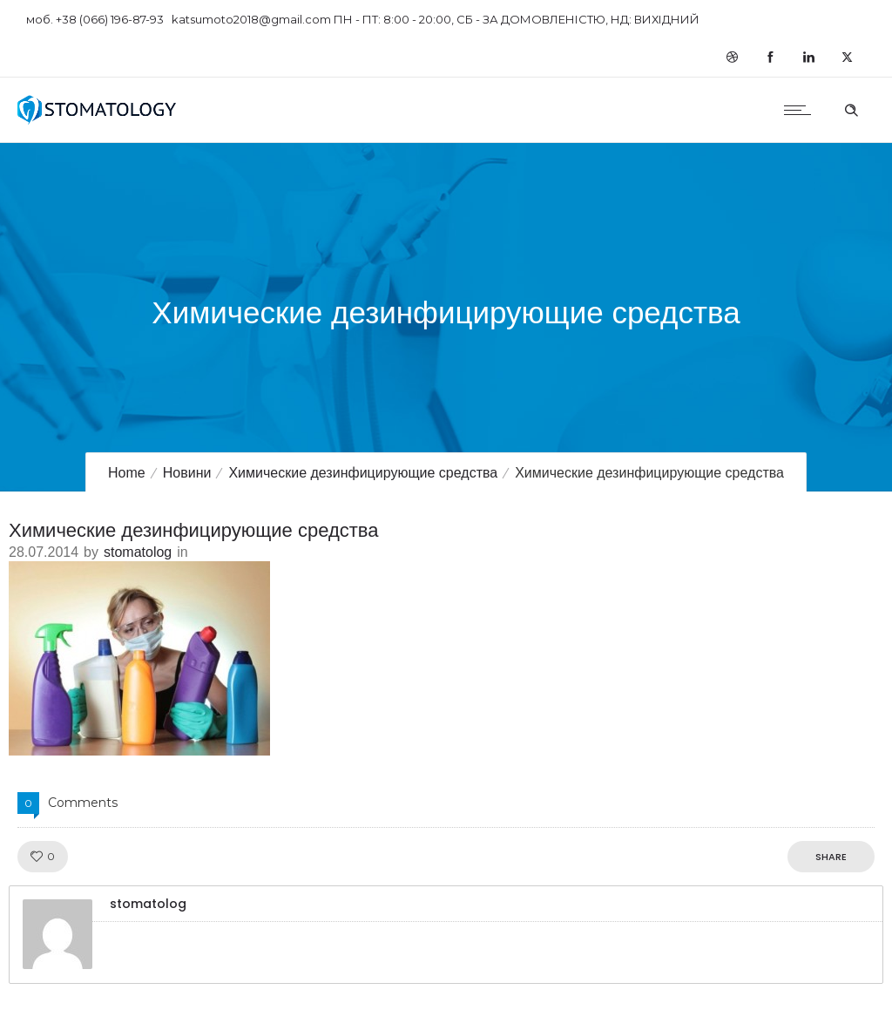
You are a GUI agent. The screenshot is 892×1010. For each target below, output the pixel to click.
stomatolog (138, 552)
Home (126, 472)
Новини (187, 472)
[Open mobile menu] (801, 109)
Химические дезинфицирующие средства (362, 472)
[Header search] (851, 108)
